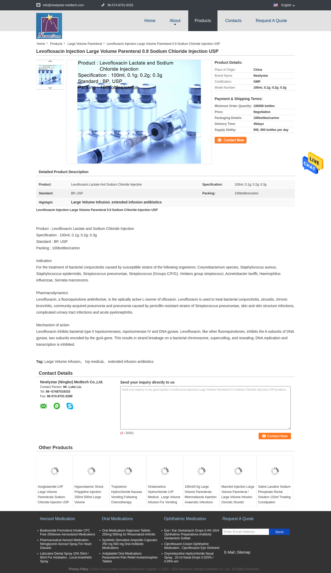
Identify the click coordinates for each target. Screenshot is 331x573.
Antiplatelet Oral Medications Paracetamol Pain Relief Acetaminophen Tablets (130, 557)
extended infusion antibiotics (131, 361)
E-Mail (229, 552)
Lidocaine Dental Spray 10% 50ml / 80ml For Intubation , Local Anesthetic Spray (66, 557)
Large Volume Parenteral (84, 44)
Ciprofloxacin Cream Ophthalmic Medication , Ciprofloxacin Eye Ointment (191, 546)
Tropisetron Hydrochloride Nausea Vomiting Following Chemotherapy (126, 494)
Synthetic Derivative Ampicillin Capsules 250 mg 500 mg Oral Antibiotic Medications (129, 544)
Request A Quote (271, 20)
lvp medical (94, 361)
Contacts (233, 20)
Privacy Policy (78, 569)
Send (279, 532)
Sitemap (243, 552)
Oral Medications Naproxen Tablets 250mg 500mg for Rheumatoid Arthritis (128, 532)
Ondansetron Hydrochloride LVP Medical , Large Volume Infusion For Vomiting (164, 494)
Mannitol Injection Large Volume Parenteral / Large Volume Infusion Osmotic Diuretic (237, 494)
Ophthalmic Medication (185, 519)
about (175, 20)
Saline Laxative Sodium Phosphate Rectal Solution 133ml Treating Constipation (274, 494)
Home (149, 20)
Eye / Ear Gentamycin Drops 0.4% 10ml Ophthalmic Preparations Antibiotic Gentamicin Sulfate (191, 534)
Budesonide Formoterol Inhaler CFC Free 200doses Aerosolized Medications (67, 532)
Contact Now (223, 140)
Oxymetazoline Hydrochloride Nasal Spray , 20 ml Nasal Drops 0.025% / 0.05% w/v (189, 557)
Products (203, 20)
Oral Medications (117, 519)
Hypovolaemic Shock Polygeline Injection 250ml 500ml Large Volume (88, 494)
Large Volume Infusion (62, 361)
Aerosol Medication (57, 519)
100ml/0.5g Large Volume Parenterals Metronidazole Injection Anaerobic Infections (200, 494)
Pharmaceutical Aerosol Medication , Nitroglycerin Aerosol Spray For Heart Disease (66, 544)
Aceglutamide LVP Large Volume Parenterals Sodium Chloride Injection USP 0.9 (53, 497)
